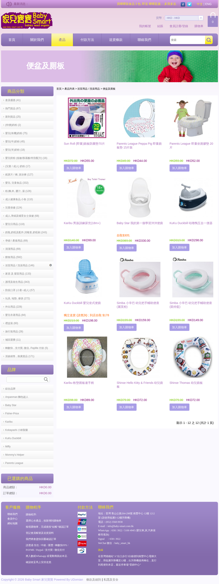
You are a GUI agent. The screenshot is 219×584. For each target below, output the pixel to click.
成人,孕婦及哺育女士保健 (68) (22, 215)
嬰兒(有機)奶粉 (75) (16, 133)
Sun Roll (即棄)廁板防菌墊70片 (84, 143)
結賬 (160, 26)
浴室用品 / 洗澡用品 (88, 88)
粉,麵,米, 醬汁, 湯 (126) (18, 191)
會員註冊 (175, 26)
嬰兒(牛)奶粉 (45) (15, 141)
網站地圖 (12, 523)
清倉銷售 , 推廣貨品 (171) (19, 356)
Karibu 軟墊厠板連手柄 (79, 382)
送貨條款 (116, 40)
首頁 (11, 40)
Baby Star (10, 405)
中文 (200, 4)
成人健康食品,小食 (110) (19, 199)
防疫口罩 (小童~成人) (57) (20, 290)
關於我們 (37, 40)
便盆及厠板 (109, 88)
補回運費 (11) (13, 339)
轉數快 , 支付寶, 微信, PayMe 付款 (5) (26, 348)
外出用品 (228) (13, 306)
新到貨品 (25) (13, 116)
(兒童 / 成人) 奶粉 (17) (17, 166)
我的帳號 (145, 26)
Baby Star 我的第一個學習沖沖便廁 (140, 223)
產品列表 (69, 88)
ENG (208, 4)
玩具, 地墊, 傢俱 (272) (17, 298)
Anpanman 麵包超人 (16, 396)
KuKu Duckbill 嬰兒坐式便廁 (82, 303)
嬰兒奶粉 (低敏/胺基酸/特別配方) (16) (26, 158)
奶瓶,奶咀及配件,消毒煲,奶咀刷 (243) (26, 232)
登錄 (185, 26)
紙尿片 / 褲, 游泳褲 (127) (19, 174)
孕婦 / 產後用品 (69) (16, 240)
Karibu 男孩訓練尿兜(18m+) (82, 223)
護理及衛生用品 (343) (17, 281)
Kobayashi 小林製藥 (16, 430)
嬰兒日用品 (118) (15, 224)
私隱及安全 (111, 579)
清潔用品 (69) (13, 248)
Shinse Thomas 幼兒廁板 (186, 382)
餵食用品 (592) (13, 257)
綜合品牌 (10, 388)
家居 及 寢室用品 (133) (18, 273)
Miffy (8, 446)
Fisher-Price (12, 413)
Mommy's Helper (14, 454)
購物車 (198, 26)
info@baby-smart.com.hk (121, 526)
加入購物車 (73, 168)
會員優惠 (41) (13, 100)
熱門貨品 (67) (13, 108)
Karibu (9, 421)
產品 (62, 40)
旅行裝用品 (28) (14, 331)
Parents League (14, 463)
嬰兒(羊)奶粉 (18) (15, 149)
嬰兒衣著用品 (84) (15, 315)
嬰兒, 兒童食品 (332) (17, 182)
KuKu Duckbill (13, 438)
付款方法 (87, 40)
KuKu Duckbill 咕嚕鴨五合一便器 (191, 223)
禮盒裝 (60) (11, 323)
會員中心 (12, 518)
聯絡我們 (144, 40)
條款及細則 (93, 579)
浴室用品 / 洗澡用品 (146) (28, 265)
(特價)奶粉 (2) (13, 124)
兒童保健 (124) (13, 207)
